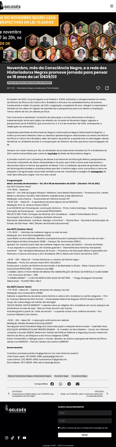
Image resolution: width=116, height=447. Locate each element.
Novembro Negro (61, 376)
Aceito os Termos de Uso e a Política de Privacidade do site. (84, 428)
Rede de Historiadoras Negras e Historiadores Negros (29, 376)
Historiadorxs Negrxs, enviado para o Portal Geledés (38, 88)
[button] (52, 383)
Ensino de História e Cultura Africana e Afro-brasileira (29, 82)
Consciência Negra (79, 376)
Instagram (97, 171)
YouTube (52, 153)
